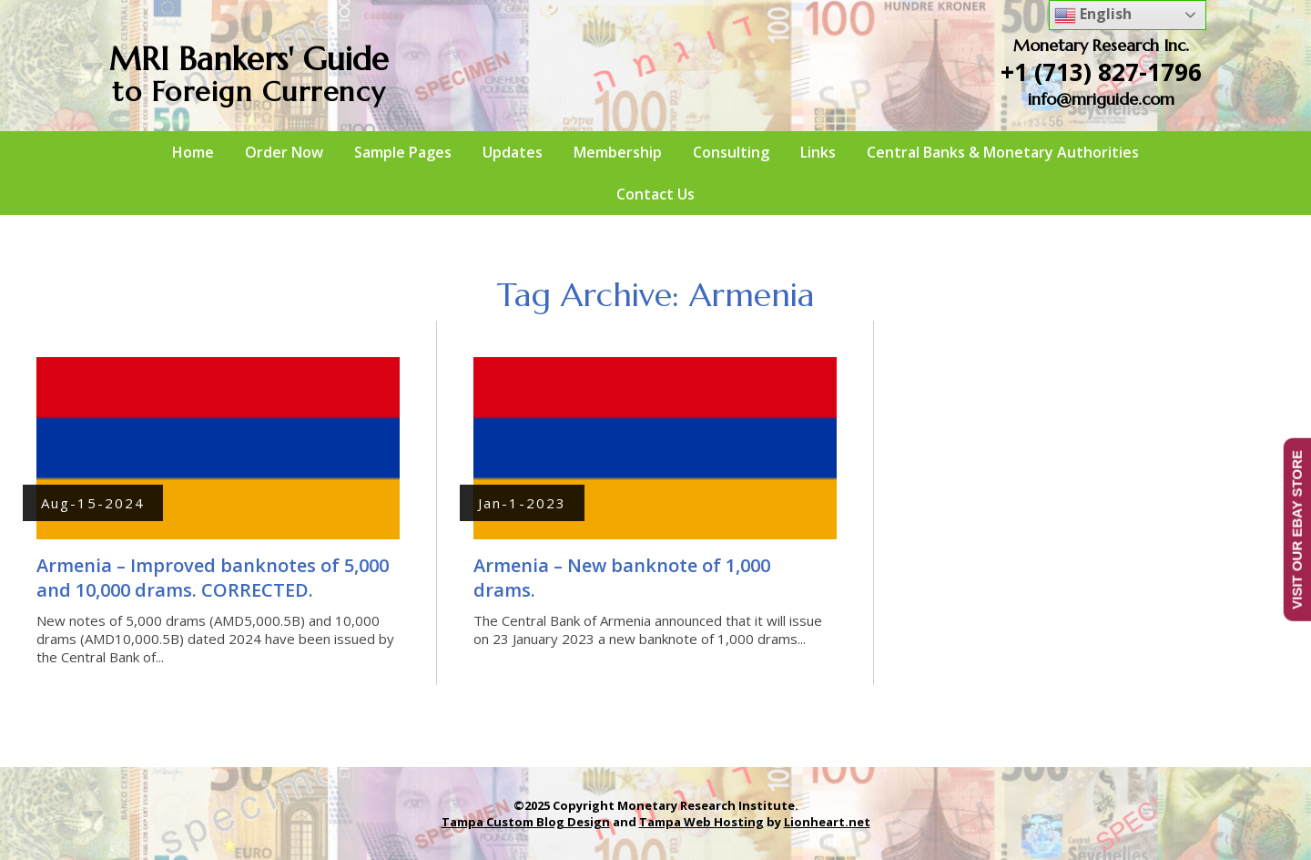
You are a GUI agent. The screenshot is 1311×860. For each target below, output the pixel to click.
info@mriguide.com (1101, 98)
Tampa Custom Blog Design (526, 822)
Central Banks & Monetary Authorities (1003, 152)
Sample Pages (403, 152)
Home (193, 152)
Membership (618, 152)
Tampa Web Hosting (701, 822)
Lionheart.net (827, 822)
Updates (513, 152)
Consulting (731, 152)
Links (818, 152)
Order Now (284, 152)
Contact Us (655, 194)
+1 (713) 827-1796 (1101, 72)
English (1093, 15)
